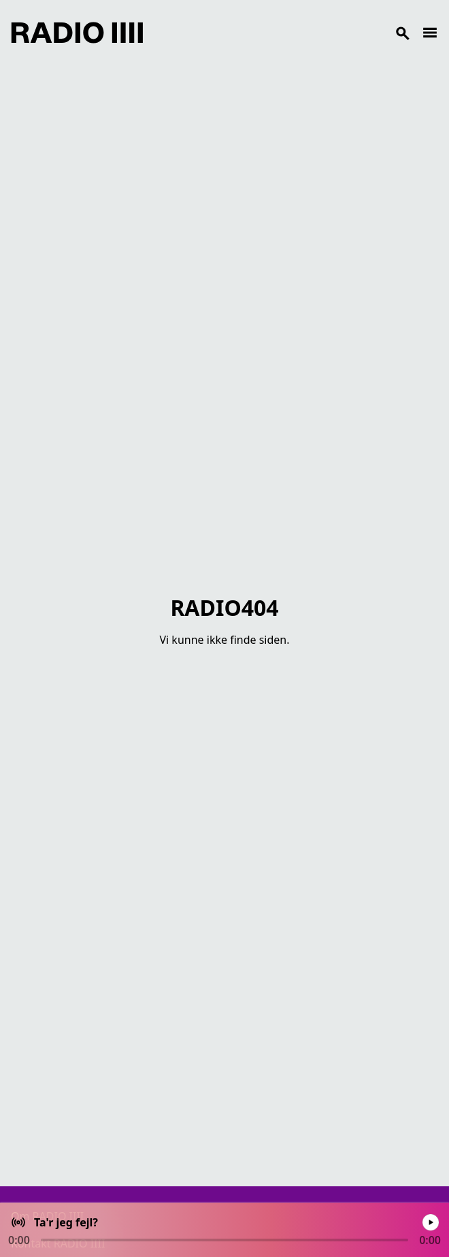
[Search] (282, 33)
